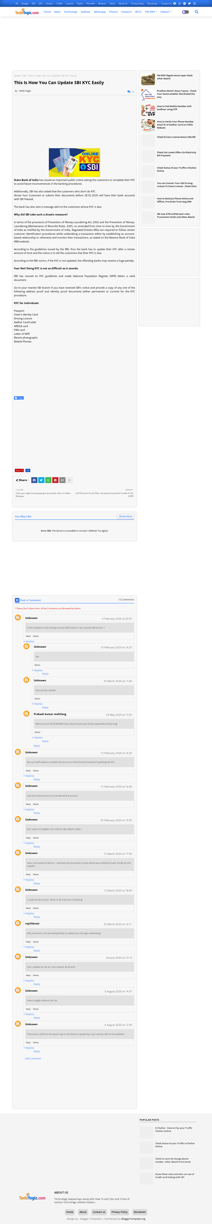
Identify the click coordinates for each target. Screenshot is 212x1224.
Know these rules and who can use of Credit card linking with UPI (174, 1176)
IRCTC (138, 11)
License (70, 3)
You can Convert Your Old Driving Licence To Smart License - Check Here (176, 185)
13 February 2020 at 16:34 (116, 753)
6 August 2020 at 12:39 (118, 1025)
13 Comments (126, 599)
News (57, 11)
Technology (70, 11)
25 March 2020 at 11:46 (118, 681)
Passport (126, 11)
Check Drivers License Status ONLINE (176, 136)
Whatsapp (100, 11)
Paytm (80, 3)
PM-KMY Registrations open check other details (175, 77)
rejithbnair (32, 923)
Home (47, 11)
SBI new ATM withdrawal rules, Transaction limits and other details (176, 215)
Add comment (33, 1058)
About (83, 1212)
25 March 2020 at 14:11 (118, 924)
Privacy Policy (137, 3)
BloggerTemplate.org (133, 1218)
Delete (36, 636)
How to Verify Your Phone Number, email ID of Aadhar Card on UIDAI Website (175, 124)
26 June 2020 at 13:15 (119, 957)
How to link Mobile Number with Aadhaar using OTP (174, 108)
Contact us (166, 3)
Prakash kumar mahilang (50, 714)
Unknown (31, 618)
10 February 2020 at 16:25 (116, 647)
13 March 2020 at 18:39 (118, 890)
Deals (113, 3)
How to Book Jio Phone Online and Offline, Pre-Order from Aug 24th (175, 200)
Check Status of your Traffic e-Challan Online (176, 169)
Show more (125, 516)
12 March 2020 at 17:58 (118, 853)
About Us (123, 3)
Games (49, 3)
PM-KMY (150, 11)
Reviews (102, 3)
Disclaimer (152, 3)
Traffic (59, 3)
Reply (28, 636)
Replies (30, 641)
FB (17, 3)
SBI (34, 3)
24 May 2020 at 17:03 (119, 714)
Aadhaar (86, 11)
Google (25, 3)
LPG (41, 3)
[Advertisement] (106, 44)
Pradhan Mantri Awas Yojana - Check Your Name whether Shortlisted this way (176, 93)
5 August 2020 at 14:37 (118, 991)
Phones (113, 11)
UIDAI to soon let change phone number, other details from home (173, 1160)
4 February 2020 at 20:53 (117, 618)
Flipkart (165, 11)
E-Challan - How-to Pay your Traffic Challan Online (173, 1129)
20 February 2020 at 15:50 (116, 820)
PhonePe (90, 3)
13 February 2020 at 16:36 (116, 786)
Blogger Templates (91, 1218)
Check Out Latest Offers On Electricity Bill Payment (176, 154)
